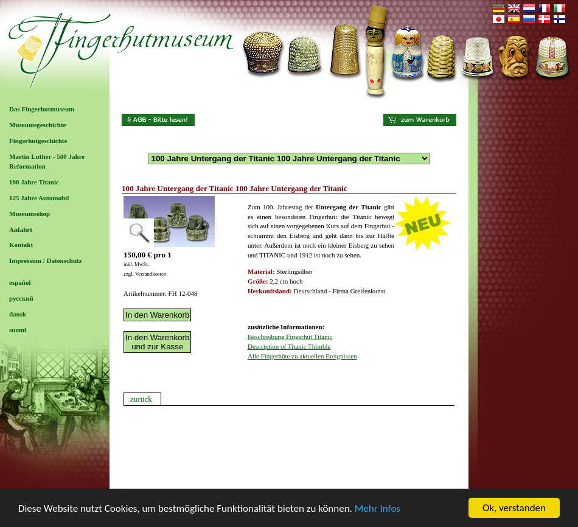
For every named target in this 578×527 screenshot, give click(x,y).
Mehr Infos (377, 508)
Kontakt (21, 244)
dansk (17, 314)
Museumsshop (29, 213)
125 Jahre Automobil (39, 197)
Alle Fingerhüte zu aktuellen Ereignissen (302, 356)
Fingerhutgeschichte (38, 140)
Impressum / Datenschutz (45, 260)
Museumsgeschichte (37, 124)
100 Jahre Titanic (34, 182)
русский (21, 298)
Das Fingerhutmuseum (41, 109)
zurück (141, 398)
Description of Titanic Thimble (289, 346)
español (19, 282)
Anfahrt (20, 229)
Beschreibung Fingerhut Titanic (290, 336)
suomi (17, 329)
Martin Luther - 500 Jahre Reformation (47, 161)
